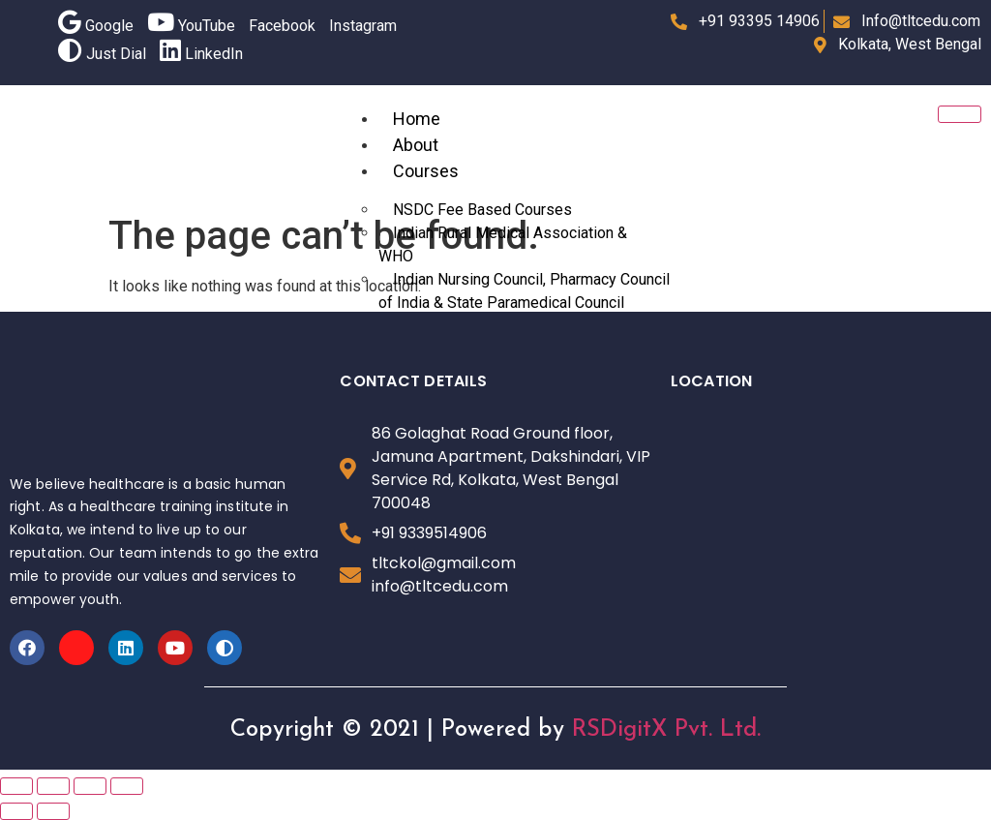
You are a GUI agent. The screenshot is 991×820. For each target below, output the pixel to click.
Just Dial (102, 54)
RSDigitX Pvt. (642, 730)
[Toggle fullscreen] (90, 786)
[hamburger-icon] (959, 114)
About (415, 145)
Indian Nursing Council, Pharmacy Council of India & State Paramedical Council (524, 291)
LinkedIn (201, 54)
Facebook (282, 25)
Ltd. (740, 730)
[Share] (53, 786)
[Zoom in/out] (126, 786)
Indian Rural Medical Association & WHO (502, 244)
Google (96, 25)
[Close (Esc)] (16, 786)
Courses (426, 171)
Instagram (363, 25)
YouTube (191, 25)
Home (416, 118)
